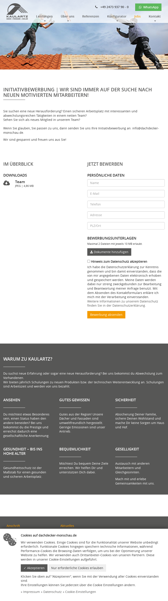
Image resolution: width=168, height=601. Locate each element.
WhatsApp (148, 7)
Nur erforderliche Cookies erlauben (77, 568)
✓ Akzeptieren (34, 568)
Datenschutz (52, 592)
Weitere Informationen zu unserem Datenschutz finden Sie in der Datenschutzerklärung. (122, 303)
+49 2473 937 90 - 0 (112, 7)
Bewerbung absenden (106, 315)
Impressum (31, 592)
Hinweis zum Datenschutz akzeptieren (117, 261)
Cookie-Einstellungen (80, 592)
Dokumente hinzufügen (109, 252)
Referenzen (90, 16)
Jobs (137, 16)
